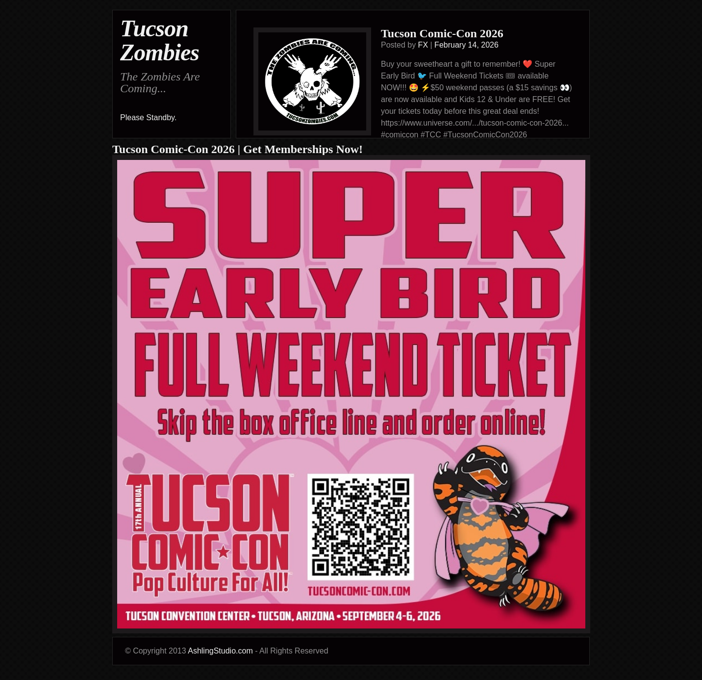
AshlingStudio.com (220, 651)
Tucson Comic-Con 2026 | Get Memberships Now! (237, 149)
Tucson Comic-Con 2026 (442, 33)
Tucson (154, 28)
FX (423, 45)
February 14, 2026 (466, 45)
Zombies (159, 52)
